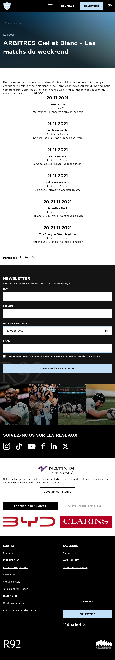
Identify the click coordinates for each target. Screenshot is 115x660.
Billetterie (87, 614)
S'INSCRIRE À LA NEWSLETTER (57, 368)
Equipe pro (9, 553)
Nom (6, 289)
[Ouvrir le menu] (50, 6)
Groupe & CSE (11, 582)
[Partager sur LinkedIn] (26, 258)
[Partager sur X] (33, 258)
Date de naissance (15, 323)
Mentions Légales (13, 603)
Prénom (8, 306)
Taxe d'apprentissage (15, 589)
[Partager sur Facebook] (20, 258)
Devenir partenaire (57, 492)
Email (6, 341)
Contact (87, 601)
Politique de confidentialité (19, 610)
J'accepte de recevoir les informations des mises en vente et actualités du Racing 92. (53, 356)
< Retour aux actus (12, 23)
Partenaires (10, 575)
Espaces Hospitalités (15, 568)
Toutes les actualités (75, 568)
